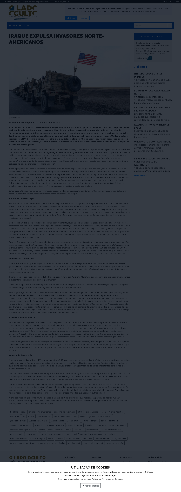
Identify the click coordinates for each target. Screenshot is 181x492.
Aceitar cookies (90, 485)
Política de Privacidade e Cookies (107, 479)
